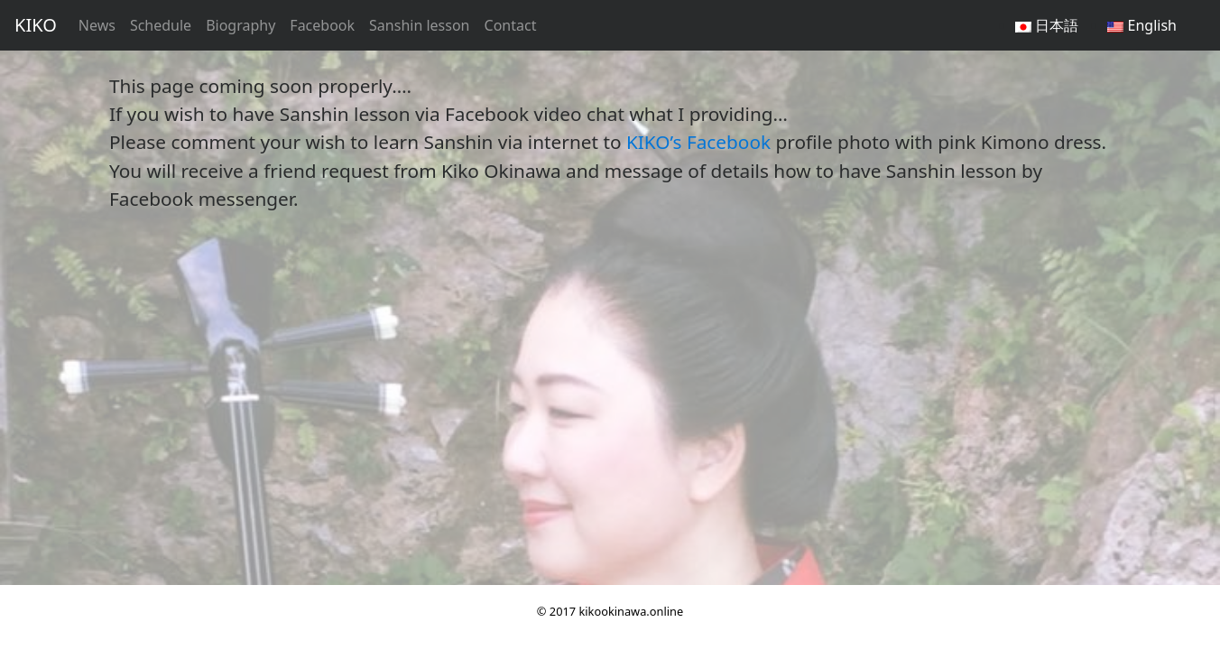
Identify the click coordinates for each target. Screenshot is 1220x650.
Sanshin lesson (419, 25)
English (1142, 25)
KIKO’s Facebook (698, 141)
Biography (240, 25)
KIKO (35, 25)
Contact (511, 25)
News (97, 25)
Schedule (160, 25)
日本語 (1046, 25)
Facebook (322, 25)
